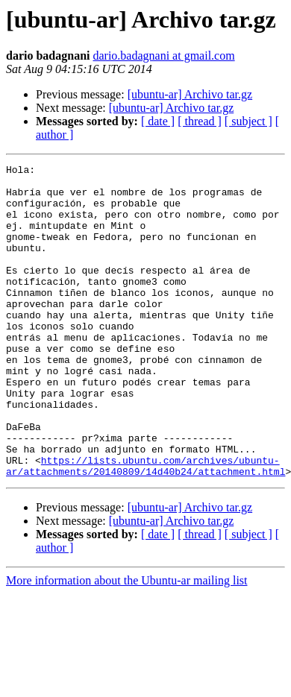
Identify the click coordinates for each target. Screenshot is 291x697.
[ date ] (158, 121)
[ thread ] (200, 121)
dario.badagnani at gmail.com (163, 55)
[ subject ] (248, 121)
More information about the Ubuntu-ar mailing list (127, 643)
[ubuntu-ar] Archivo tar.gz (190, 94)
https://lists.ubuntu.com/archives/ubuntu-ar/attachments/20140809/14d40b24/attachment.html (145, 527)
